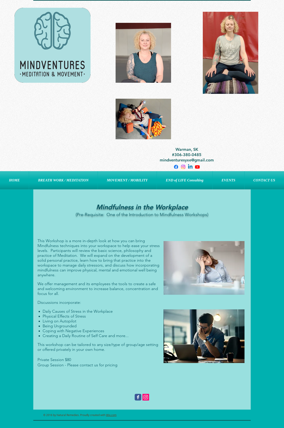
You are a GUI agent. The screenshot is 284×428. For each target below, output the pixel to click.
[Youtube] (197, 167)
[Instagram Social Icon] (145, 397)
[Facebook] (176, 167)
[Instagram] (183, 167)
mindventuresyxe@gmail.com (187, 160)
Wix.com (111, 415)
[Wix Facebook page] (138, 397)
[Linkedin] (190, 167)
